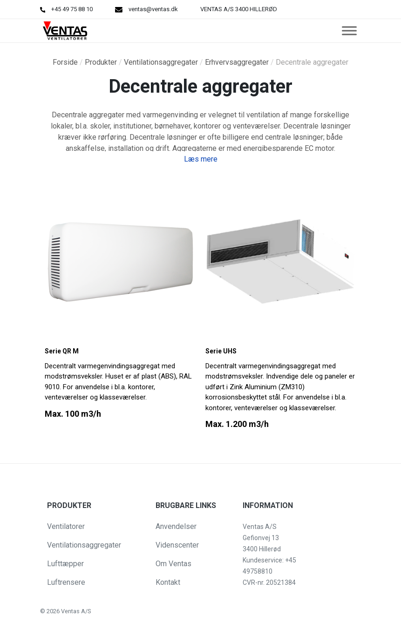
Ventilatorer (66, 526)
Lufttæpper (65, 563)
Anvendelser (176, 526)
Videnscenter (177, 545)
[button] (15, 610)
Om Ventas (173, 563)
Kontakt (168, 582)
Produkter (101, 62)
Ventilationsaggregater (161, 62)
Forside (65, 62)
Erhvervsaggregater (237, 62)
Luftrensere (66, 582)
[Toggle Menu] (349, 30)
